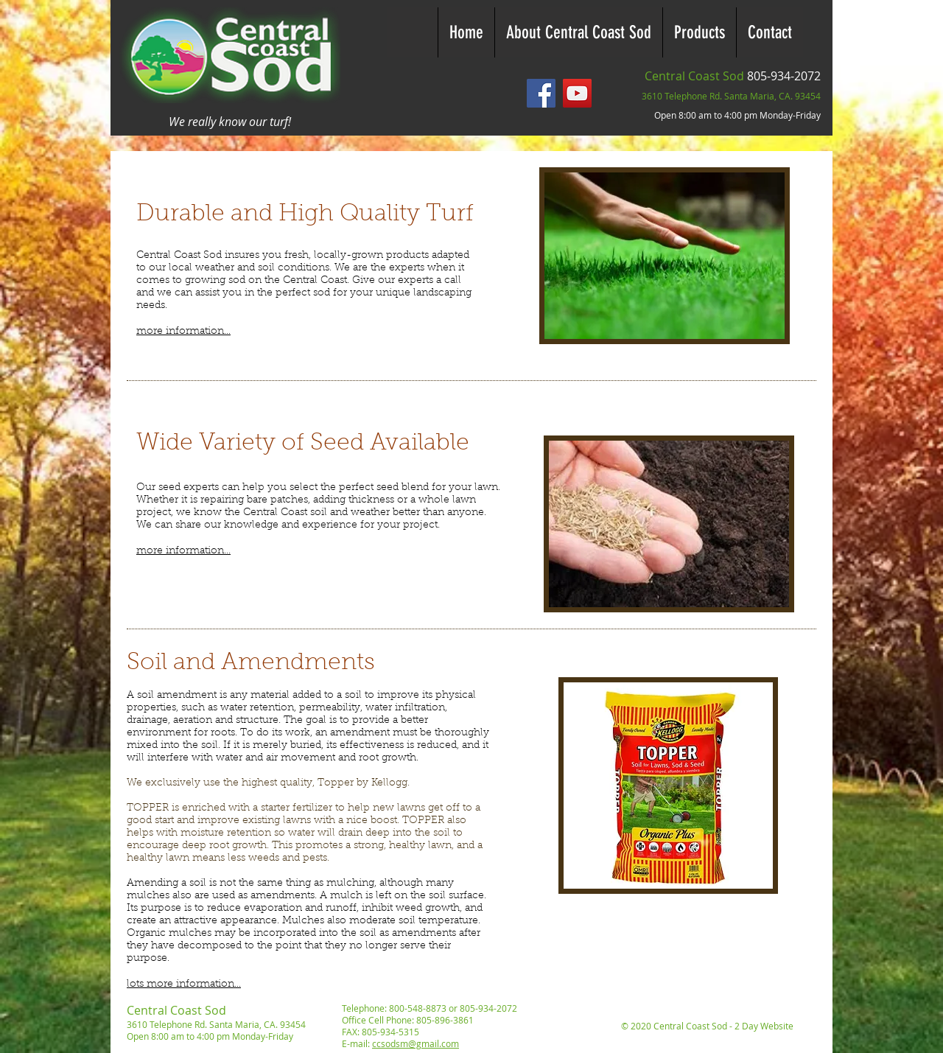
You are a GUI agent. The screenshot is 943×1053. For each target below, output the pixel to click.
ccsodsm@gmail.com (415, 1043)
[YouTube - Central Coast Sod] (577, 93)
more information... (183, 331)
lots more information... (184, 984)
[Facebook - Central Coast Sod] (541, 93)
